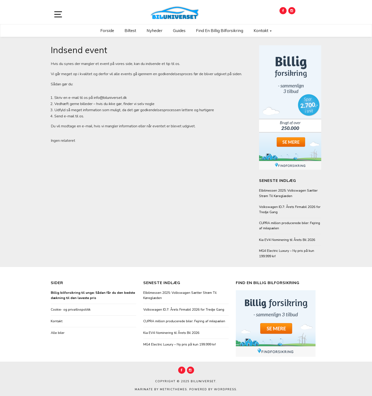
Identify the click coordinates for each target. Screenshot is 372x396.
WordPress (225, 389)
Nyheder (155, 30)
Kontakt (263, 30)
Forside (107, 30)
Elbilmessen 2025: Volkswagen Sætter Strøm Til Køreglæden (288, 193)
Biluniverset (203, 381)
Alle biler (58, 333)
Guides (179, 30)
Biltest (130, 30)
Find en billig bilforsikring (219, 30)
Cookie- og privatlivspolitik (71, 309)
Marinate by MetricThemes (161, 389)
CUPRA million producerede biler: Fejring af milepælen (289, 225)
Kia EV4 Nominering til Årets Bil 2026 (287, 240)
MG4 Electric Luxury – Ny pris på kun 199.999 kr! (286, 253)
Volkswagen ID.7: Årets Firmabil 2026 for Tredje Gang (290, 209)
